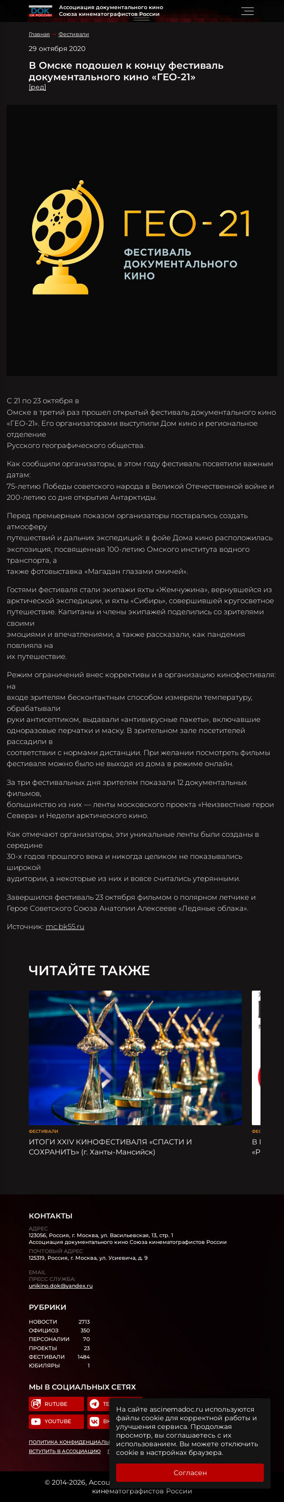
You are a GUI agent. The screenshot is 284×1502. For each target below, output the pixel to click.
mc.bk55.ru (65, 926)
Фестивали (74, 34)
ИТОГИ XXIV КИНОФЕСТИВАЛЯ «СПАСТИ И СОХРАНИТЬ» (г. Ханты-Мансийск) (110, 1146)
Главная (39, 34)
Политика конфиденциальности (77, 1442)
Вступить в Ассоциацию (65, 1451)
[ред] (37, 87)
